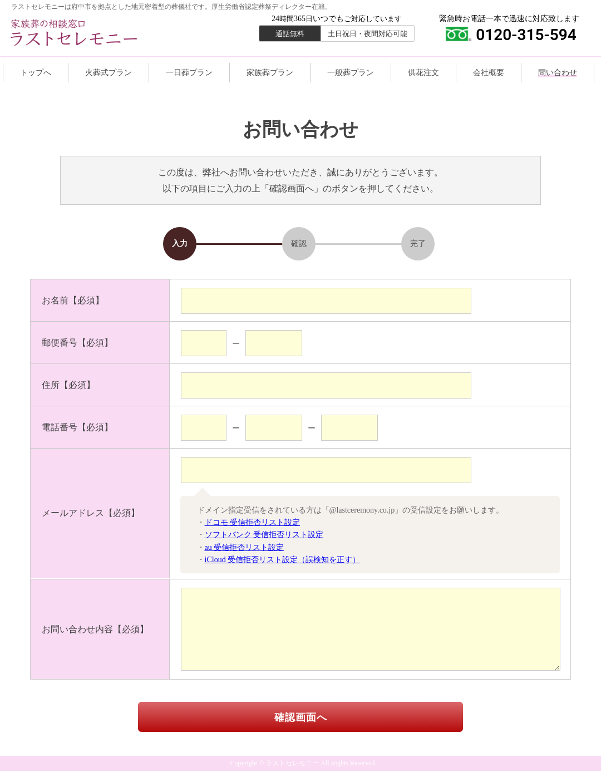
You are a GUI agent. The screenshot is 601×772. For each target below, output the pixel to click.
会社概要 (488, 72)
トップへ (35, 72)
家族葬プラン (270, 72)
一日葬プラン (189, 72)
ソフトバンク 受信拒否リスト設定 (264, 534)
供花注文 (423, 72)
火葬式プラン (108, 72)
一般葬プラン (350, 72)
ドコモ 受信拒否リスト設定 (252, 522)
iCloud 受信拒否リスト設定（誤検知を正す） (283, 559)
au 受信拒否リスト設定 (244, 547)
